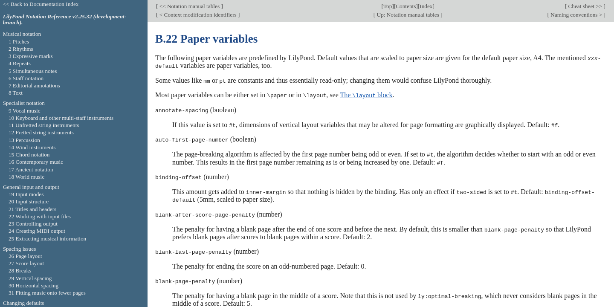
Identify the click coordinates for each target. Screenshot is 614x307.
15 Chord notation (29, 154)
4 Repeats (20, 63)
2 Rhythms (21, 49)
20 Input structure (29, 201)
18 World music (26, 177)
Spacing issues (19, 249)
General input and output (31, 187)
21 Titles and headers (32, 209)
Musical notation (22, 34)
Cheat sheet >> (585, 6)
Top (387, 6)
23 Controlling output (33, 223)
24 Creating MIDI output (37, 231)
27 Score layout (26, 263)
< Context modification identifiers (198, 15)
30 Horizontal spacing (33, 285)
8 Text (16, 93)
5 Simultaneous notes (33, 71)
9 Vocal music (25, 110)
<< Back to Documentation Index (41, 4)
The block (366, 94)
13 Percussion (24, 140)
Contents (406, 6)
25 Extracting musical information (47, 238)
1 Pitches (19, 41)
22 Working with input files (40, 216)
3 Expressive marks (31, 56)
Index (426, 6)
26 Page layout (25, 256)
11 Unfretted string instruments (44, 125)
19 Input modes (26, 194)
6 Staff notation (26, 78)
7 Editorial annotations (34, 85)
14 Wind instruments (32, 147)
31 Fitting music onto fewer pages (47, 293)
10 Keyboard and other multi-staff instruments (61, 118)
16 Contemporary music (36, 162)
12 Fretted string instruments (41, 132)
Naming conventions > (576, 15)
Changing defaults (23, 303)
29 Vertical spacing (30, 278)
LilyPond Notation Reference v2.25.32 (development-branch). (65, 19)
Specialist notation (24, 103)
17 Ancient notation (31, 169)
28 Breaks (20, 270)
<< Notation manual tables (189, 6)
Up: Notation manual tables (407, 15)
